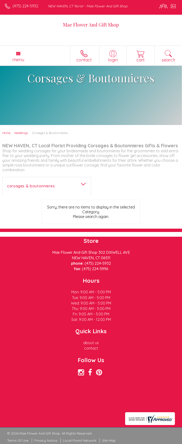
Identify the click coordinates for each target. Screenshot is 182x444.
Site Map (109, 440)
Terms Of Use (17, 440)
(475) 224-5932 (25, 6)
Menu (18, 59)
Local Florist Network (79, 440)
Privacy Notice (45, 440)
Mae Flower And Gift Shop (91, 24)
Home (6, 133)
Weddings (21, 133)
